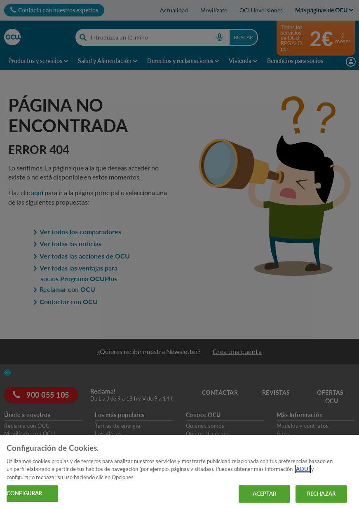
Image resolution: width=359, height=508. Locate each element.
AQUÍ (303, 469)
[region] (179, 471)
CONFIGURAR (24, 493)
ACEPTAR (265, 493)
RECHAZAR (321, 493)
